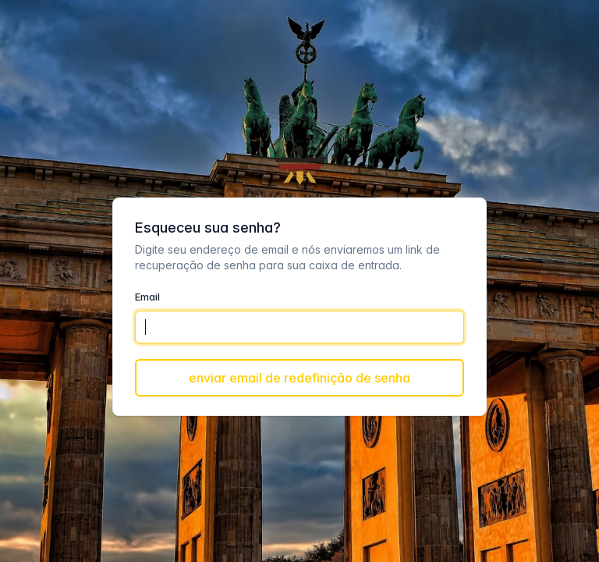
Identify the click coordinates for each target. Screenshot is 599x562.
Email (147, 296)
